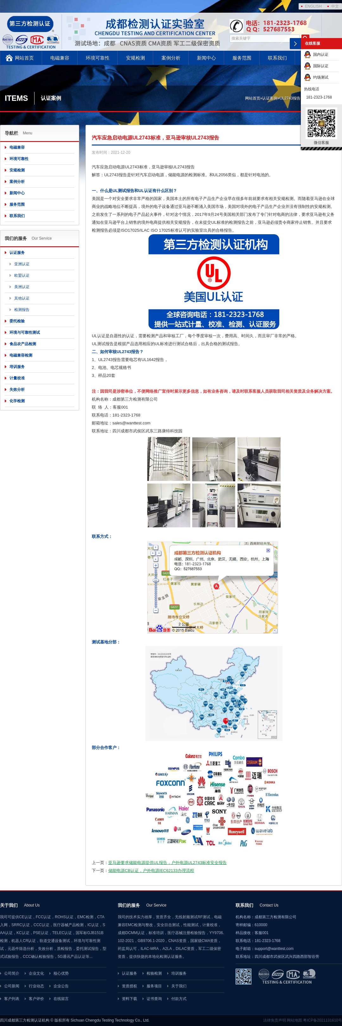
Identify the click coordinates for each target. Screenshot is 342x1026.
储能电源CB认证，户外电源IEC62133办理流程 (151, 870)
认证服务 (17, 252)
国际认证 (316, 66)
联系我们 (277, 58)
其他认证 (21, 298)
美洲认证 (21, 287)
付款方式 (179, 999)
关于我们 (179, 986)
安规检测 (135, 58)
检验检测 (154, 973)
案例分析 (171, 58)
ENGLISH (313, 6)
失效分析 (17, 389)
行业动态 (36, 986)
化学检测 (17, 401)
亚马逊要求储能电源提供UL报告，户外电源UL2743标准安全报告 (167, 862)
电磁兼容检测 (21, 355)
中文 (335, 6)
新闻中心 (206, 58)
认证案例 (269, 98)
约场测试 (316, 77)
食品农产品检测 (23, 344)
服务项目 (154, 986)
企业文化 (36, 973)
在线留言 (61, 999)
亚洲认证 (21, 264)
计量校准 (17, 378)
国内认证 (316, 54)
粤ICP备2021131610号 (322, 1020)
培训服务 (17, 367)
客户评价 (36, 999)
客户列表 (11, 999)
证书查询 (154, 999)
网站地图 (294, 1020)
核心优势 (61, 973)
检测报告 (21, 309)
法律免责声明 (274, 1020)
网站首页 (24, 58)
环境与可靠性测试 (25, 332)
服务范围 (241, 58)
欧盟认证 (21, 275)
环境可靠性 (98, 58)
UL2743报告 (290, 98)
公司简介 (11, 973)
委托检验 (17, 321)
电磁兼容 (59, 58)
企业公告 (61, 986)
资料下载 (129, 999)
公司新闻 (11, 986)
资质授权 (129, 986)
